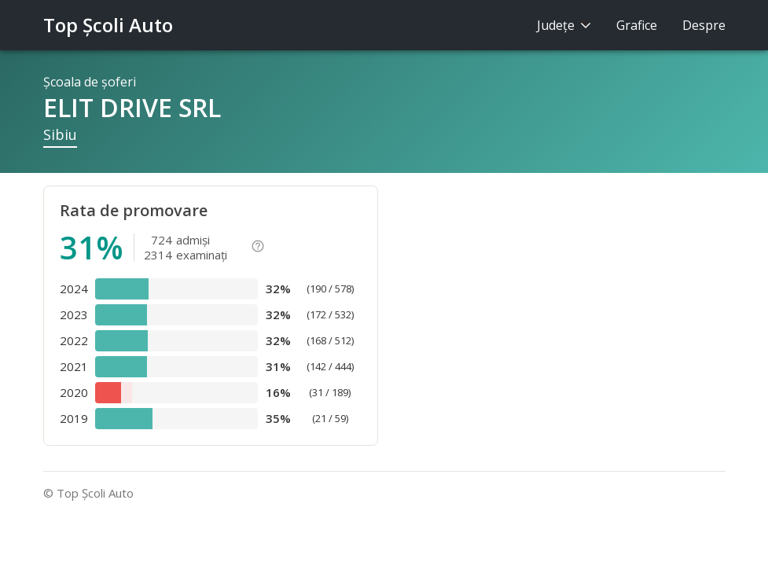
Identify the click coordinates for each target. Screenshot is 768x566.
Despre (704, 25)
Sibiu (60, 134)
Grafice (636, 25)
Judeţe (564, 25)
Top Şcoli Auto (108, 25)
